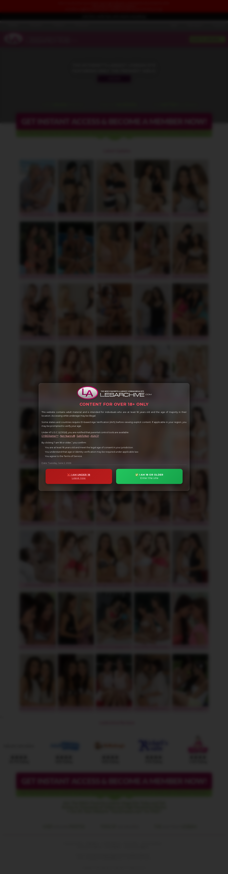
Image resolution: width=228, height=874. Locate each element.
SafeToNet (83, 436)
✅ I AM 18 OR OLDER (149, 476)
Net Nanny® (67, 436)
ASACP (95, 436)
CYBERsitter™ (50, 436)
